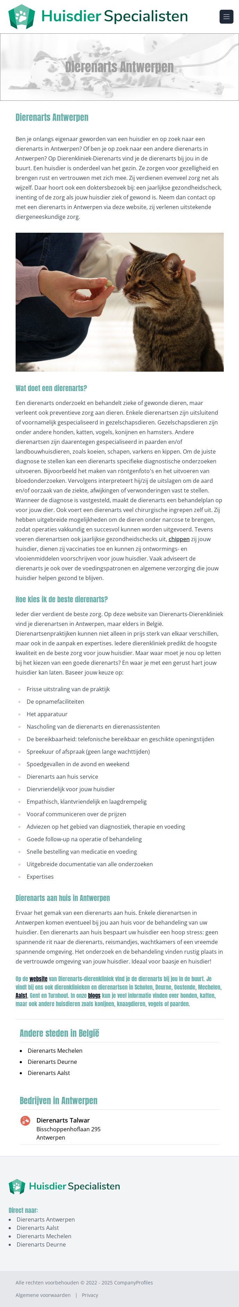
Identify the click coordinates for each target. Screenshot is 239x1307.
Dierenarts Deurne (52, 1062)
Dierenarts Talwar (63, 1120)
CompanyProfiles (133, 1282)
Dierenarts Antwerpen (46, 1219)
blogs (94, 995)
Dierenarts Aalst (49, 1073)
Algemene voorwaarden (43, 1295)
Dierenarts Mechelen (55, 1050)
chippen (179, 539)
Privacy (90, 1295)
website (38, 979)
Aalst (21, 995)
